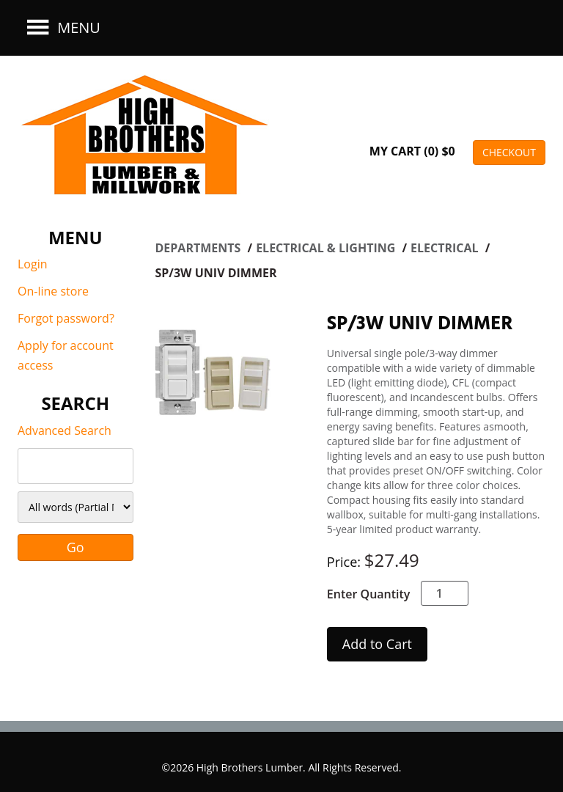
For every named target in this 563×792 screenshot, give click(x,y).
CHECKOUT (509, 152)
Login (33, 264)
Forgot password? (66, 318)
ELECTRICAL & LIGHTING (327, 248)
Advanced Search (64, 430)
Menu (61, 27)
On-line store (53, 291)
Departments (199, 248)
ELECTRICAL (446, 248)
